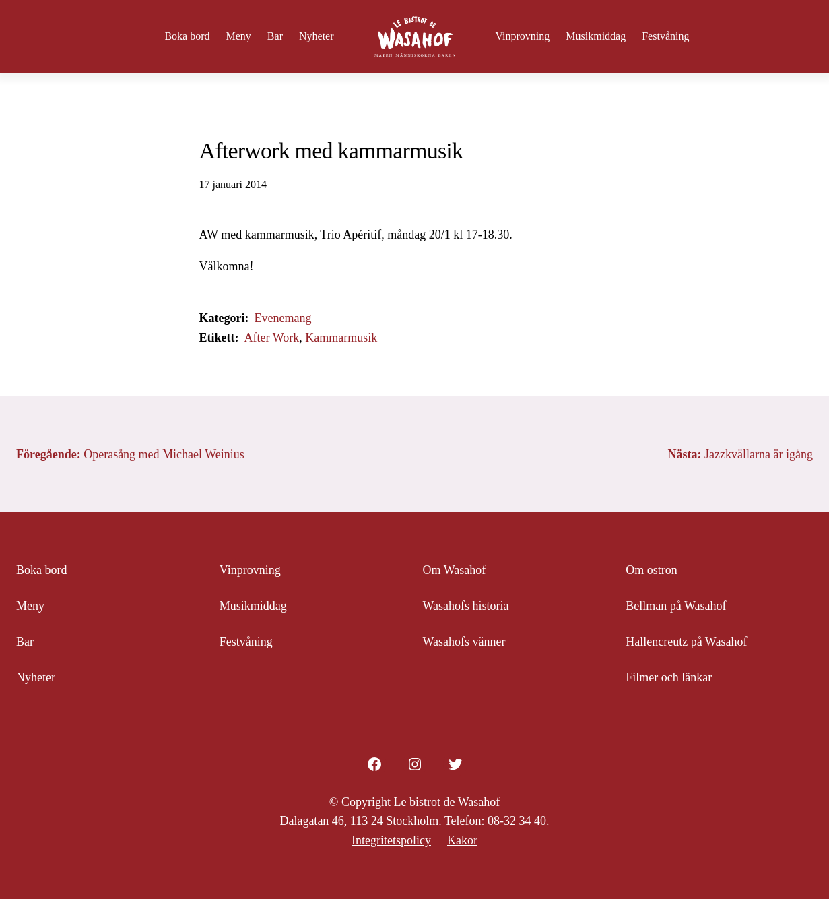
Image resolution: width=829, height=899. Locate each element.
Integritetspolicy (391, 840)
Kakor (462, 840)
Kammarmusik (341, 337)
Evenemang (282, 318)
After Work (271, 337)
